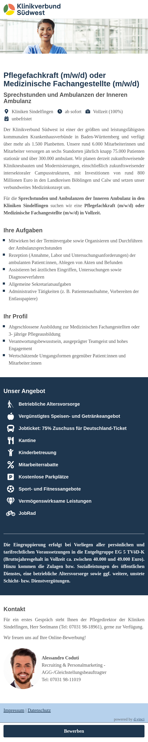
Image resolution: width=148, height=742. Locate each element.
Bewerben (74, 731)
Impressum (14, 710)
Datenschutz (39, 710)
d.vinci (138, 719)
